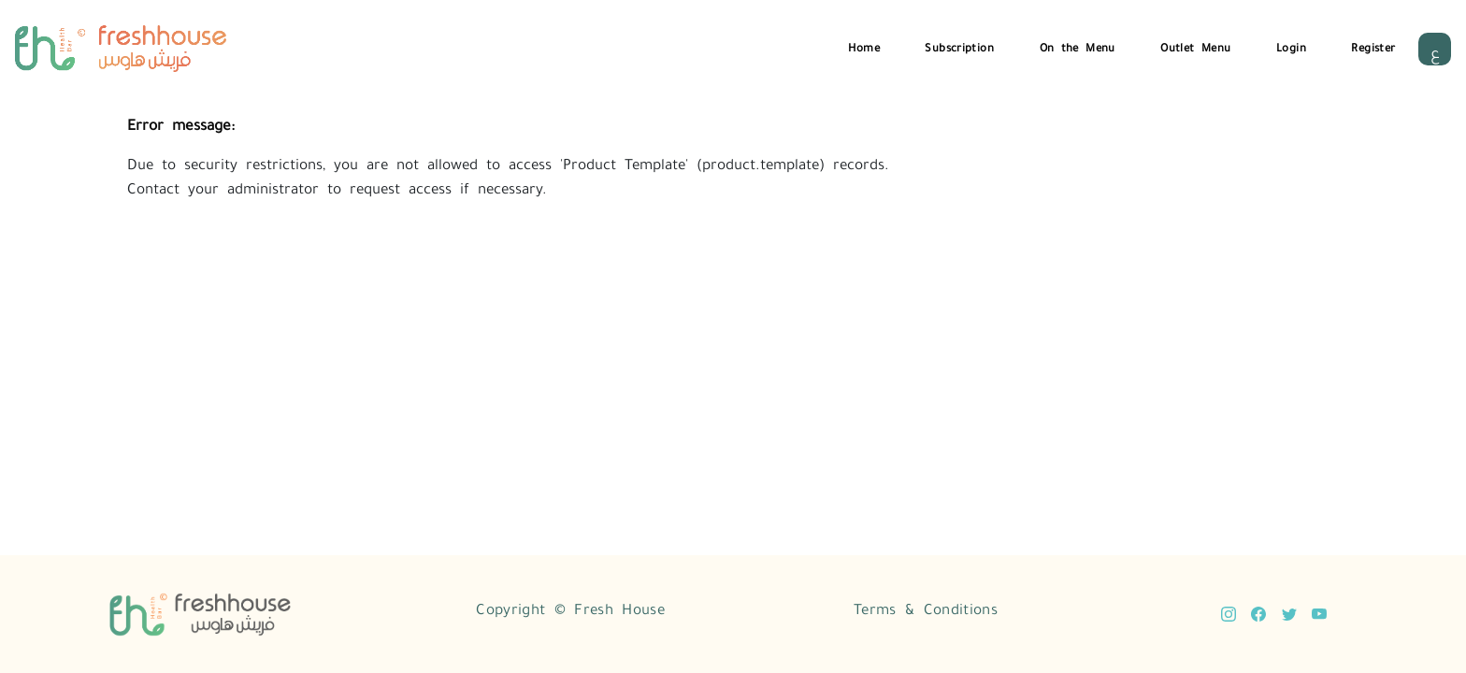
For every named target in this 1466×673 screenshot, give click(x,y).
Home (864, 46)
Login (1291, 46)
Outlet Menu (1195, 46)
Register (1373, 46)
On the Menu (1077, 46)
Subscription (959, 46)
